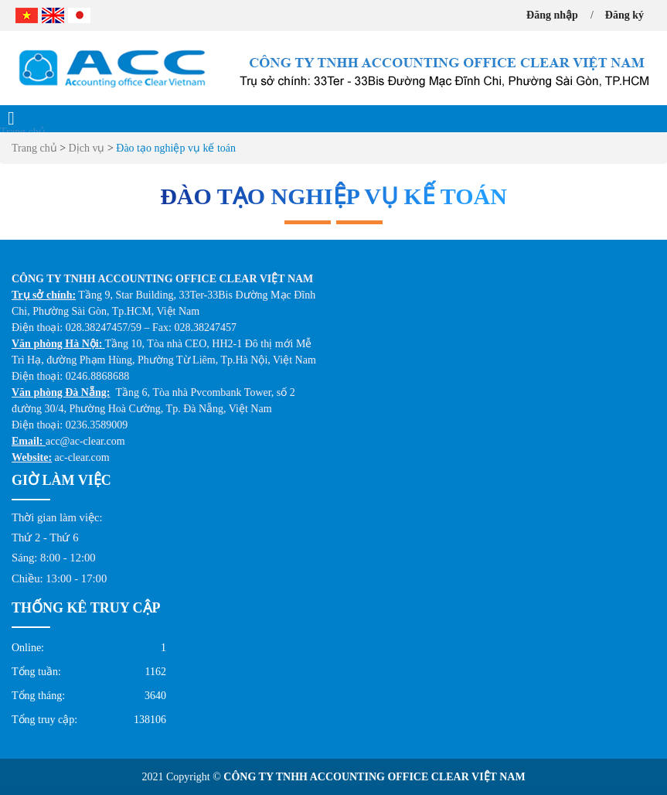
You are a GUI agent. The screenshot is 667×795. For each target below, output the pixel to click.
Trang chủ (23, 132)
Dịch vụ (88, 148)
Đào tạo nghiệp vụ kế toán (176, 148)
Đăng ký (624, 15)
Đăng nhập (552, 15)
